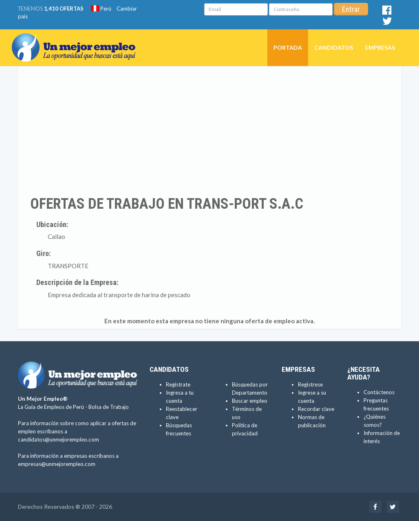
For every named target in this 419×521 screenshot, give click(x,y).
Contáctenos (379, 392)
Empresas (380, 47)
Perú (101, 8)
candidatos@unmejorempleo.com (58, 439)
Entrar (351, 9)
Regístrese (310, 384)
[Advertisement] (209, 131)
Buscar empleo (249, 400)
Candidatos (333, 47)
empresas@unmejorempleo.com (56, 464)
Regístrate (178, 384)
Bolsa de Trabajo (108, 407)
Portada (287, 47)
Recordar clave (316, 409)
